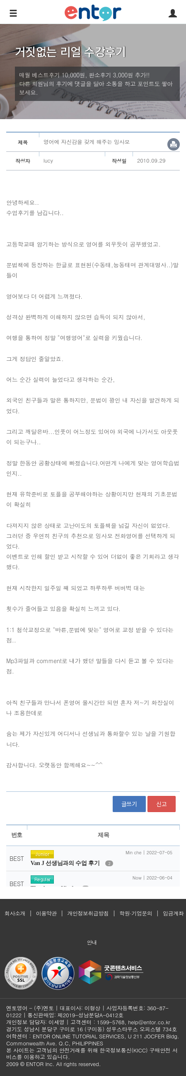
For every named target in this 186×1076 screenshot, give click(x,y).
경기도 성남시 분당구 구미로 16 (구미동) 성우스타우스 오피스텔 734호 (91, 1029)
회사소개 (15, 913)
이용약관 (46, 913)
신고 (161, 804)
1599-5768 (111, 1022)
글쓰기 (129, 804)
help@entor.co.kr (149, 1022)
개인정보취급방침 (88, 913)
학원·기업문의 (135, 913)
